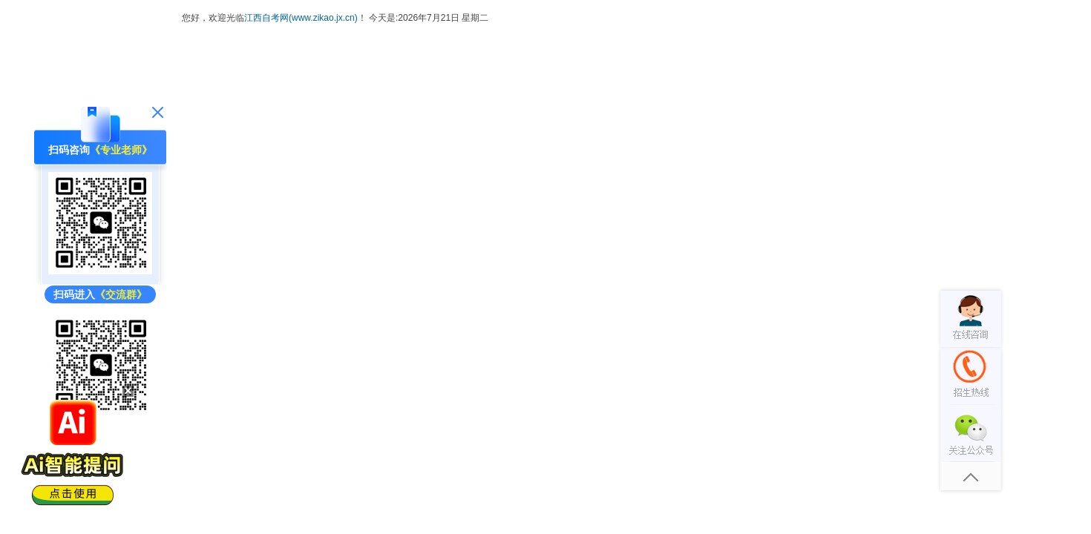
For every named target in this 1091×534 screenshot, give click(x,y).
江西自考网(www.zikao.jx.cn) (301, 18)
